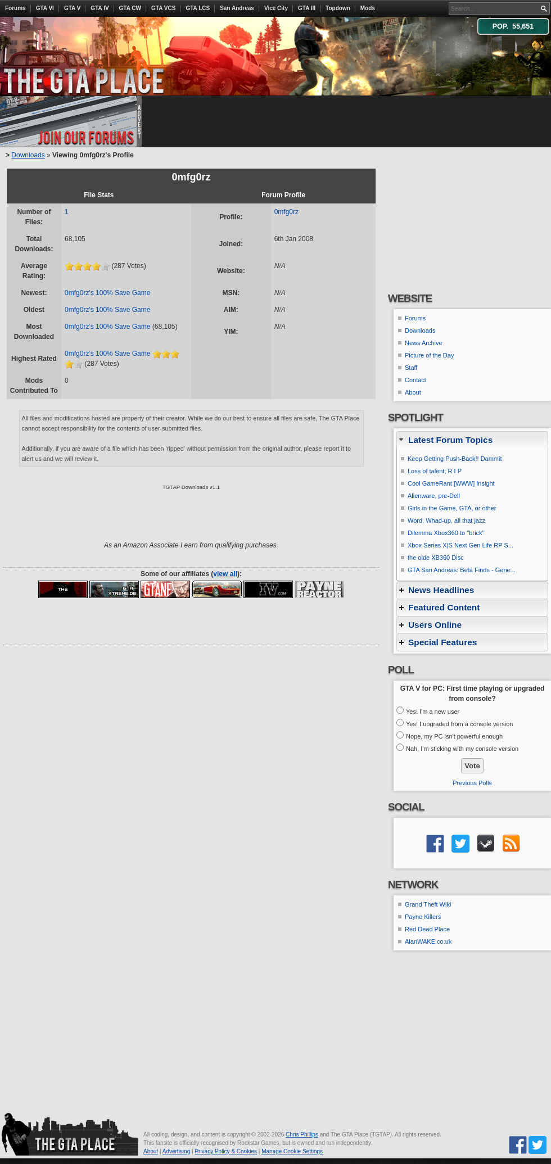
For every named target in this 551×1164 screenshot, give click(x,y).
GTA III (306, 8)
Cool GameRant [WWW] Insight (451, 483)
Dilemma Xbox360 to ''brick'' (446, 532)
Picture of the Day (429, 355)
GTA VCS (163, 8)
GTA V (72, 8)
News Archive (423, 342)
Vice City (276, 8)
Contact (415, 380)
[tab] (472, 440)
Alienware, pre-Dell (434, 495)
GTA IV (100, 8)
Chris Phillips (302, 1134)
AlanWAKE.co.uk (428, 941)
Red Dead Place (427, 929)
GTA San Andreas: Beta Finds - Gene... (462, 570)
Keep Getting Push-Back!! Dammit (455, 458)
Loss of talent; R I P (435, 471)
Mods (367, 8)
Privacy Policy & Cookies (226, 1151)
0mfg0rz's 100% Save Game (107, 293)
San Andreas (237, 8)
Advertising (176, 1151)
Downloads (27, 155)
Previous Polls (472, 783)
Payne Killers (423, 916)
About (413, 392)
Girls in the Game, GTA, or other (452, 508)
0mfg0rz (286, 212)
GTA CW (130, 8)
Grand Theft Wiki (428, 904)
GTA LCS (198, 8)
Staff (411, 367)
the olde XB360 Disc (436, 557)
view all (225, 574)
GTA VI (45, 8)
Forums (15, 8)
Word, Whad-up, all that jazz (446, 520)
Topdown (338, 8)
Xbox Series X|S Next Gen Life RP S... (460, 545)
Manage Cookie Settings (292, 1151)
